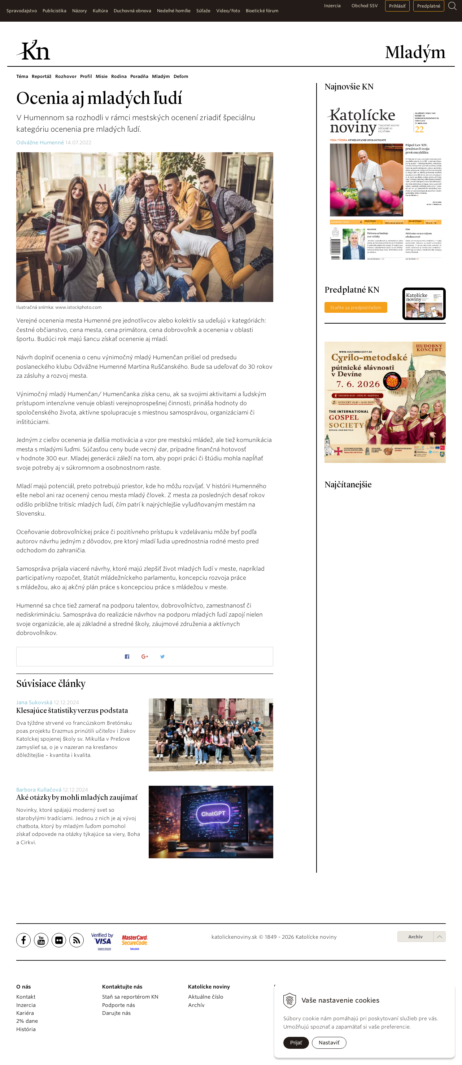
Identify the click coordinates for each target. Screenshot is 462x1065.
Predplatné (428, 6)
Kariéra (25, 1013)
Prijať (296, 1043)
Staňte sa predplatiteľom (356, 307)
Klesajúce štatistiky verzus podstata (72, 711)
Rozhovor (66, 76)
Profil (86, 76)
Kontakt (25, 997)
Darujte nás (116, 1013)
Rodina (119, 76)
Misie (102, 76)
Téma (22, 76)
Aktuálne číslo (205, 997)
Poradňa (139, 76)
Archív (415, 936)
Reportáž (42, 76)
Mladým (161, 76)
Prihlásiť (397, 6)
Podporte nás (118, 1005)
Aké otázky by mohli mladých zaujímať (77, 798)
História (26, 1029)
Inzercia (332, 5)
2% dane (27, 1021)
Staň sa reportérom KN (130, 997)
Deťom (181, 76)
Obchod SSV (365, 5)
